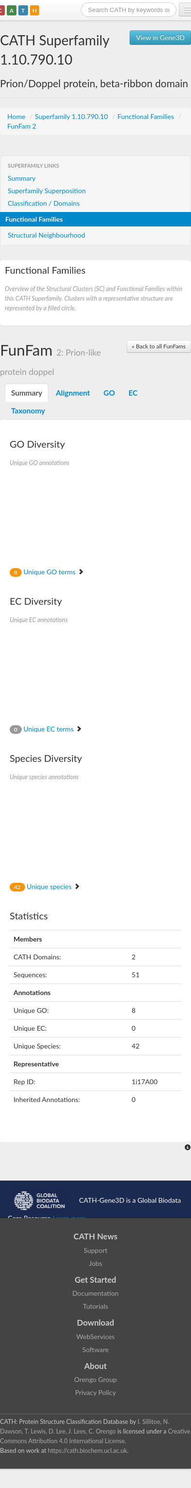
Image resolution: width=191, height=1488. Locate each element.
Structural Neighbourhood (46, 235)
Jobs (96, 1263)
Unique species (45, 886)
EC (133, 392)
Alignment (73, 392)
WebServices (95, 1336)
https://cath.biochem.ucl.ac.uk (87, 1450)
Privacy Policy (95, 1392)
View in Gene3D (160, 37)
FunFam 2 (21, 126)
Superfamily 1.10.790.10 (72, 116)
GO (109, 392)
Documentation (96, 1293)
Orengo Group (95, 1379)
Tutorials (95, 1306)
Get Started (96, 1280)
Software (95, 1349)
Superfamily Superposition (47, 190)
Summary (22, 178)
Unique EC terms (46, 729)
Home (17, 116)
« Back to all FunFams (159, 346)
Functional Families (147, 116)
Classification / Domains (44, 203)
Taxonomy (28, 410)
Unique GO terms (47, 572)
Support (95, 1250)
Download (95, 1322)
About (95, 1366)
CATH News (95, 1236)
